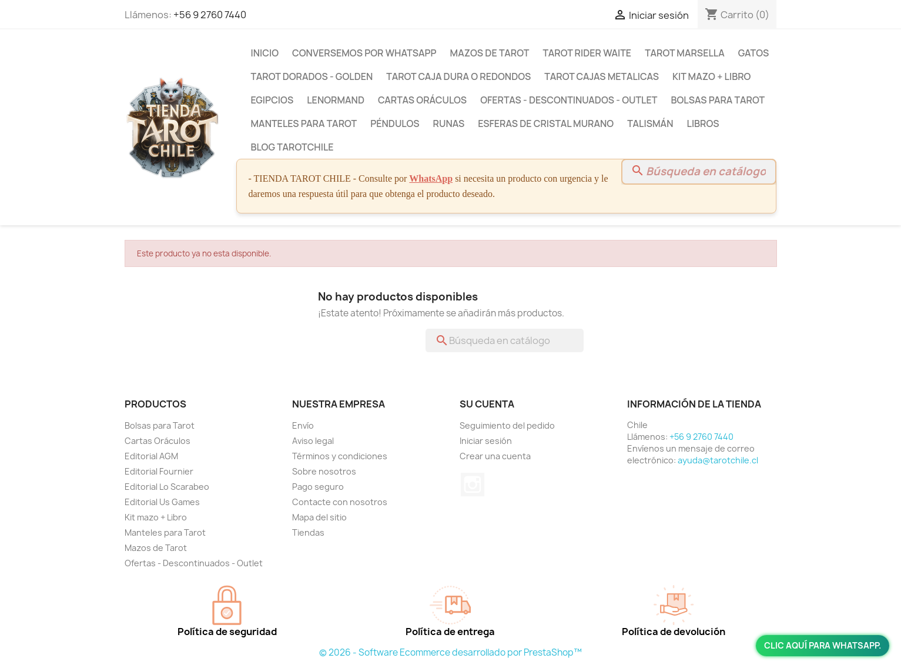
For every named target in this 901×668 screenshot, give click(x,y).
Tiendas (308, 532)
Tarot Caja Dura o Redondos (458, 76)
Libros (702, 123)
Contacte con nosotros (339, 501)
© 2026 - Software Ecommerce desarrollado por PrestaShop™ (450, 652)
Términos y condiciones (339, 456)
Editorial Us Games (162, 501)
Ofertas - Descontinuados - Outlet (568, 99)
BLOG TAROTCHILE (292, 147)
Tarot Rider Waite (586, 52)
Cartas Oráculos (422, 99)
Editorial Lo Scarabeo (167, 486)
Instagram (472, 484)
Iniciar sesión (486, 440)
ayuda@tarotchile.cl (718, 460)
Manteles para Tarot (304, 123)
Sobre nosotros (324, 471)
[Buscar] (698, 172)
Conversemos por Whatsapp (364, 52)
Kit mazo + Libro (711, 76)
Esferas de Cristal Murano (546, 123)
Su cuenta (487, 404)
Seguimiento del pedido (507, 425)
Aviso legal (313, 440)
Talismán (650, 123)
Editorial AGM (151, 456)
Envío (303, 425)
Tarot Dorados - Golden (312, 76)
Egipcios (272, 99)
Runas (449, 123)
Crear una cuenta (495, 456)
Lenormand (335, 99)
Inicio (265, 52)
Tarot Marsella (685, 52)
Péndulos (394, 123)
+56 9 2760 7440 (209, 14)
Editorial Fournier (159, 471)
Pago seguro (318, 486)
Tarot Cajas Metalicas (601, 76)
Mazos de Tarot (490, 52)
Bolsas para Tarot (718, 99)
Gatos (753, 52)
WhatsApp (431, 178)
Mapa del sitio (319, 517)
